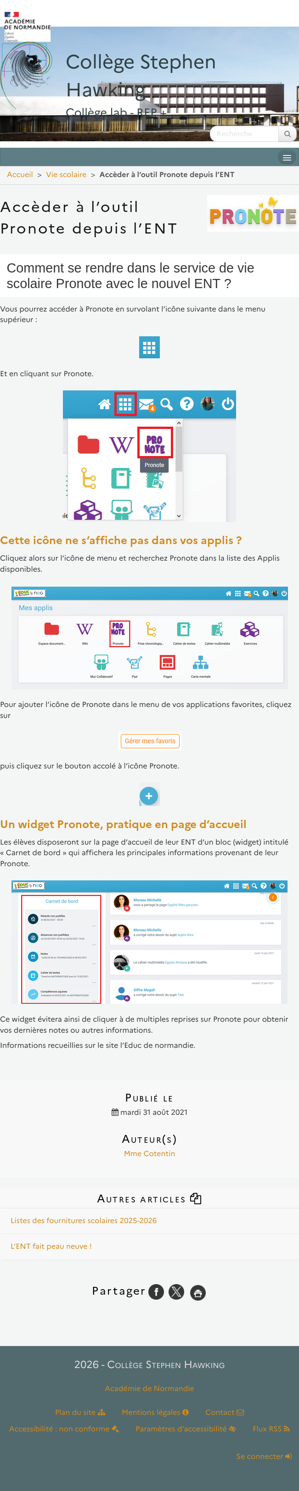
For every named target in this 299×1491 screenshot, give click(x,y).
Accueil (20, 175)
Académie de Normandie (149, 1389)
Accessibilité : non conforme (64, 1429)
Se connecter (264, 1456)
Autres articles (150, 1198)
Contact (224, 1412)
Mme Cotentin (149, 1154)
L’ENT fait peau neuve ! (51, 1246)
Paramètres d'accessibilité (185, 1429)
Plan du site (80, 1412)
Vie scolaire (66, 175)
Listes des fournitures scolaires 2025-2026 (84, 1221)
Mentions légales (155, 1412)
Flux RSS (271, 1429)
